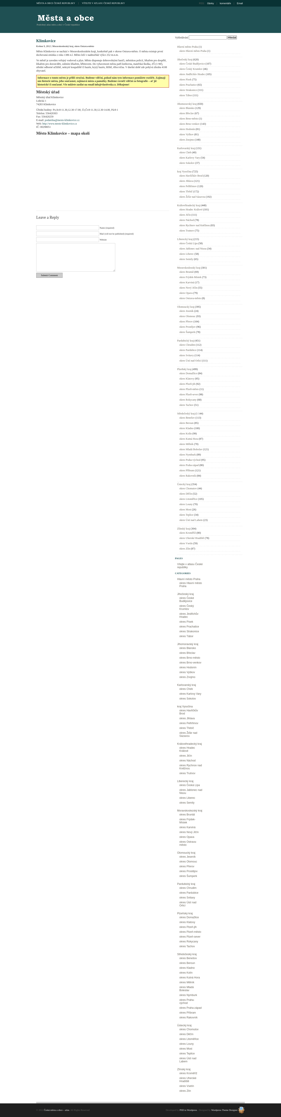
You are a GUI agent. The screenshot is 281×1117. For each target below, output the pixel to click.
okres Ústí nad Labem (191, 520)
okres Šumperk (187, 332)
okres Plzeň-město (189, 389)
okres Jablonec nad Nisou (192, 248)
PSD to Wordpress (188, 1110)
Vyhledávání (181, 37)
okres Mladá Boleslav (190, 449)
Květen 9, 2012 (43, 46)
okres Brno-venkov (189, 123)
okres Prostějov (187, 326)
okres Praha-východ (189, 459)
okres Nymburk (187, 454)
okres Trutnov (186, 230)
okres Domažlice (188, 373)
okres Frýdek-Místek (190, 277)
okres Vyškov (186, 134)
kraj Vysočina (184, 171)
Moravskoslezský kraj (62, 46)
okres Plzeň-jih (187, 383)
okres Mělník (186, 444)
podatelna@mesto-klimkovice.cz (62, 120)
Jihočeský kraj (184, 59)
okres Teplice (186, 514)
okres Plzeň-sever (188, 394)
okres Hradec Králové (190, 209)
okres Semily (186, 259)
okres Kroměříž (187, 532)
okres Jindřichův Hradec (192, 74)
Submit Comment (49, 275)
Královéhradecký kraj (188, 205)
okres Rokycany (187, 399)
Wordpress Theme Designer (224, 1110)
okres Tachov (186, 405)
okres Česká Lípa (188, 243)
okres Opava (186, 293)
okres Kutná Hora (188, 438)
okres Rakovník (187, 475)
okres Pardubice (187, 350)
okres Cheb (185, 152)
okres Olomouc (187, 316)
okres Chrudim (187, 344)
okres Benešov (187, 417)
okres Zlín (184, 548)
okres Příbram (186, 470)
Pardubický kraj (185, 340)
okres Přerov (186, 321)
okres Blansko (186, 108)
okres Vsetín (186, 543)
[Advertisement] (193, 19)
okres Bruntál (186, 271)
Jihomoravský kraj (187, 103)
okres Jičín (185, 214)
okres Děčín (185, 493)
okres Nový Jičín (188, 287)
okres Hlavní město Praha (193, 50)
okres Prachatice (188, 84)
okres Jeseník (186, 311)
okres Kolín (185, 433)
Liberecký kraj (185, 239)
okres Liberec (186, 253)
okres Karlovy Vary (189, 157)
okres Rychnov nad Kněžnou (194, 225)
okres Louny (186, 504)
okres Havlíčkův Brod (191, 175)
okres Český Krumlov (190, 68)
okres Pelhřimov (188, 186)
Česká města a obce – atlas (65, 18)
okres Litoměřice (188, 499)
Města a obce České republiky (55, 3)
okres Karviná (186, 282)
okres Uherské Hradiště (191, 538)
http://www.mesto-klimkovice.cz (59, 123)
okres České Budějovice (192, 63)
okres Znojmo (186, 139)
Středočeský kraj (186, 413)
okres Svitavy (186, 355)
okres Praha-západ (189, 465)
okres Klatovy (186, 378)
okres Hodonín (187, 129)
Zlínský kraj (183, 528)
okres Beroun (186, 423)
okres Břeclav (186, 113)
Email (240, 3)
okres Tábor (185, 95)
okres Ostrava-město (84, 46)
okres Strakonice (188, 90)
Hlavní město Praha (187, 46)
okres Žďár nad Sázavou (192, 196)
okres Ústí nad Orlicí (190, 360)
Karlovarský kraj (186, 148)
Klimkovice (46, 41)
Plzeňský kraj (184, 369)
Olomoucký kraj (185, 306)
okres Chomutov (188, 488)
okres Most (185, 509)
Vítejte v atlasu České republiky (103, 3)
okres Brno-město (188, 118)
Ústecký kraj (184, 484)
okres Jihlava (186, 181)
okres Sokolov (187, 162)
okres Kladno (186, 428)
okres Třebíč (186, 191)
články (210, 3)
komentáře (225, 3)
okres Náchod (186, 220)
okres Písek (185, 79)
